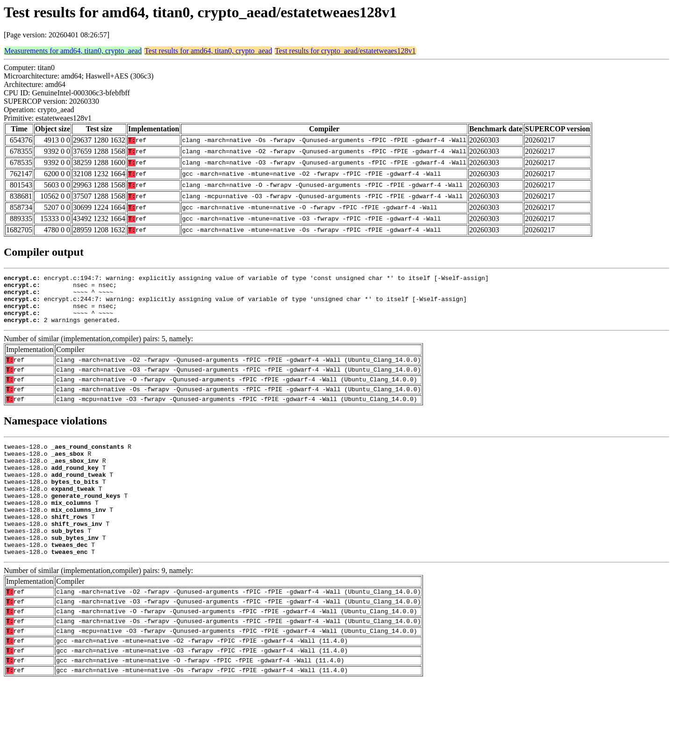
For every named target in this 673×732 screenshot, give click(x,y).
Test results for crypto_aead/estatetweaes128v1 (345, 51)
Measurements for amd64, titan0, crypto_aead (73, 51)
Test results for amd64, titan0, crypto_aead (208, 51)
